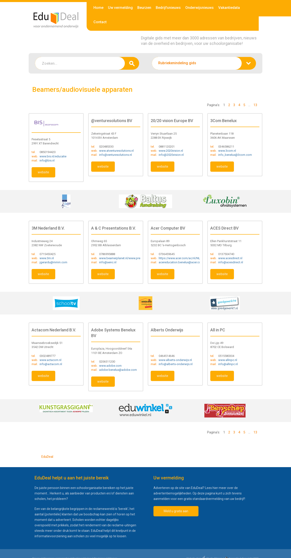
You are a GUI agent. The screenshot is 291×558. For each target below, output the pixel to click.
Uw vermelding (120, 7)
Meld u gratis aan (176, 511)
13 (255, 105)
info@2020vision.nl (171, 154)
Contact (100, 22)
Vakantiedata (229, 7)
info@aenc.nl (107, 262)
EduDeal (47, 457)
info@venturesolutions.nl (115, 154)
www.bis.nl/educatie (53, 156)
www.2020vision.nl (171, 150)
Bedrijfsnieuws (168, 7)
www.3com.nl (227, 150)
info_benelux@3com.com (235, 154)
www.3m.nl (47, 258)
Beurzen (144, 7)
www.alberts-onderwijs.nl (175, 360)
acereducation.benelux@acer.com (181, 262)
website (43, 172)
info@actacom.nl (51, 364)
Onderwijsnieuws (199, 7)
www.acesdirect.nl (230, 258)
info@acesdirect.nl (230, 262)
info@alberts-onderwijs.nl (176, 364)
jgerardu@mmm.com (53, 262)
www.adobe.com (110, 365)
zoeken (132, 63)
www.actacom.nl (50, 360)
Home (98, 7)
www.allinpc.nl (227, 360)
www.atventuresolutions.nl (116, 150)
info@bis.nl (47, 160)
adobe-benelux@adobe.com (118, 369)
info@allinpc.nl (228, 364)
